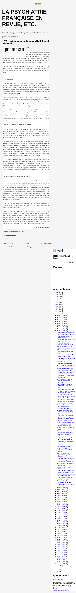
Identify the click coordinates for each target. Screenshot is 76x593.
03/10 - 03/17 (61, 548)
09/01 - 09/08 (61, 503)
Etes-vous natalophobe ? (64, 408)
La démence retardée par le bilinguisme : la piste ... (65, 355)
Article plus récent (8, 243)
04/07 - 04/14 (61, 541)
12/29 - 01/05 (61, 315)
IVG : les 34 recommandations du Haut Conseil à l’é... (66, 366)
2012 (57, 565)
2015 (57, 310)
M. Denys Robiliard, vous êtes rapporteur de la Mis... (66, 391)
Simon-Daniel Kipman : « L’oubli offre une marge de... (66, 347)
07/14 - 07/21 (61, 514)
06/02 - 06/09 (61, 526)
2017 (57, 306)
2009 (57, 571)
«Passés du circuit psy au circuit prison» (64, 336)
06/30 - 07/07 (61, 518)
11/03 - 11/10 (61, 331)
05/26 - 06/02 (61, 527)
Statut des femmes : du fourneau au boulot (64, 405)
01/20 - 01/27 (61, 562)
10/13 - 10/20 (61, 491)
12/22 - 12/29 (61, 317)
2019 (57, 302)
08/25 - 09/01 (61, 505)
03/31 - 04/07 (61, 543)
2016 (57, 308)
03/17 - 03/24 (61, 546)
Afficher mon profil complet (61, 590)
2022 (57, 296)
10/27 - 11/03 (61, 488)
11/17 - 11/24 (61, 327)
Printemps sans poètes (63, 446)
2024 (57, 293)
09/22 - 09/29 (61, 497)
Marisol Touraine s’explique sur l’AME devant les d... (65, 369)
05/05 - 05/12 (61, 533)
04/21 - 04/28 (61, 537)
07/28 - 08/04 (61, 510)
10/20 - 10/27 (61, 489)
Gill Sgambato (59, 579)
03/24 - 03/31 (61, 544)
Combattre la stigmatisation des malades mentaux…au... (65, 443)
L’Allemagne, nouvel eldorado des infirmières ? (66, 340)
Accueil (26, 243)
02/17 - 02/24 (61, 554)
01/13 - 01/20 (61, 564)
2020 (57, 300)
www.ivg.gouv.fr (32, 215)
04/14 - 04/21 (61, 539)
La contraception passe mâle (65, 422)
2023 (57, 294)
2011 (57, 567)
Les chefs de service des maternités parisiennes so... (66, 398)
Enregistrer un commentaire (11, 239)
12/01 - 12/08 (61, 323)
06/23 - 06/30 (61, 520)
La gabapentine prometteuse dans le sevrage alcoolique (65, 459)
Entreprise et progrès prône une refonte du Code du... (65, 431)
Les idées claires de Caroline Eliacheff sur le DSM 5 (65, 419)
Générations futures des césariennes (64, 435)
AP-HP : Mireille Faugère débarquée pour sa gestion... (64, 380)
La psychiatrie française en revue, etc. (24, 18)
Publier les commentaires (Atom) (21, 247)
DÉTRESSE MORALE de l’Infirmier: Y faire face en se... (65, 385)
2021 (57, 298)
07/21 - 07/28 (61, 512)
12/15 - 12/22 (61, 319)
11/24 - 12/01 (61, 325)
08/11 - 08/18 (61, 509)
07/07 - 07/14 (61, 516)
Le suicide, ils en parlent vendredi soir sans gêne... (65, 343)
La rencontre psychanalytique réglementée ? (65, 376)
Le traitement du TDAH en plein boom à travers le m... (66, 395)
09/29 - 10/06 (61, 495)
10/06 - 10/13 (61, 493)
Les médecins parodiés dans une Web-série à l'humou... (65, 333)
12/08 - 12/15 (61, 321)
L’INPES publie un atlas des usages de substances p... (65, 362)
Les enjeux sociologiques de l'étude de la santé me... (65, 471)
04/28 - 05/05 (61, 535)
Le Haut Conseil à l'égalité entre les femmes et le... (65, 438)
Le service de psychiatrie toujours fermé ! (64, 478)
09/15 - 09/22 (61, 499)
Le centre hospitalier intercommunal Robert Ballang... (64, 449)
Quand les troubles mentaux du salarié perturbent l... (65, 481)
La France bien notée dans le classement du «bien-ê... (65, 373)
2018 (57, 304)
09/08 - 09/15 (61, 501)
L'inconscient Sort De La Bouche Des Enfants (64, 424)
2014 (57, 312)
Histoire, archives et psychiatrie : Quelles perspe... (63, 454)
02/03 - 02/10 (61, 558)
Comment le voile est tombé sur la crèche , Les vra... (65, 485)
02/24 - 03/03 (61, 552)
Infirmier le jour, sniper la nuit (65, 389)
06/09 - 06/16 (61, 524)
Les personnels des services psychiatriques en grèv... (65, 416)
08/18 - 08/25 (61, 507)
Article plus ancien (45, 243)
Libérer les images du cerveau (66, 462)
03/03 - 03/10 (61, 550)
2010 (57, 569)
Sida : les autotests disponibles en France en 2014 (65, 351)
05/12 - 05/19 (61, 531)
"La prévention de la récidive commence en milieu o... (65, 402)
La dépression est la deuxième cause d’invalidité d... (66, 359)
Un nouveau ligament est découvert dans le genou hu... (65, 411)
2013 (57, 313)
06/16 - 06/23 (61, 522)
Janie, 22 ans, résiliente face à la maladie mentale (66, 474)
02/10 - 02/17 (61, 556)
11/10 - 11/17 (61, 329)
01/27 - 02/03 (61, 560)
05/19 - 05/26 (61, 529)
